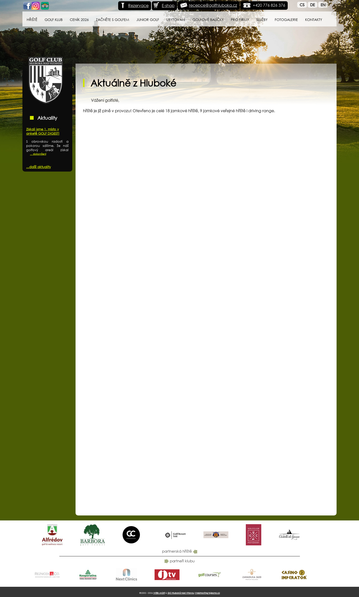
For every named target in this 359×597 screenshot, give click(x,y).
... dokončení (38, 154)
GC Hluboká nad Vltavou (181, 593)
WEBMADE (159, 593)
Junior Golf (147, 19)
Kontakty (313, 19)
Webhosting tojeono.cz (207, 593)
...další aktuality (38, 167)
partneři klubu (180, 560)
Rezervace (134, 5)
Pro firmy (240, 19)
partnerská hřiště (179, 551)
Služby (262, 19)
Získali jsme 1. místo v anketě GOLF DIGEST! (42, 131)
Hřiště (32, 19)
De (312, 4)
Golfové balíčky (208, 19)
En (323, 4)
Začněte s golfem (112, 19)
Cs (302, 4)
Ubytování (175, 19)
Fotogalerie (286, 19)
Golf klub (54, 19)
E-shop (164, 5)
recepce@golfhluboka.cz (213, 5)
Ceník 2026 (79, 19)
